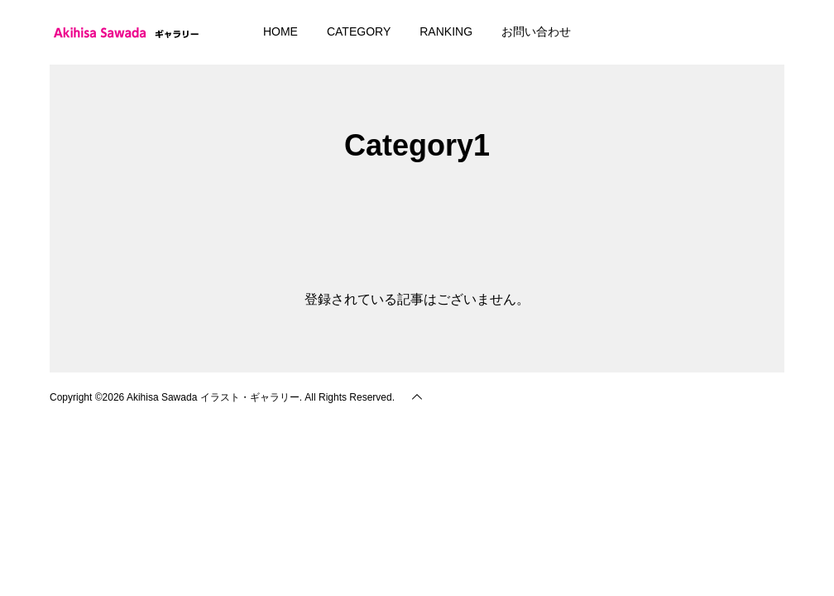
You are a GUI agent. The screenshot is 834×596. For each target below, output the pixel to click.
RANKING (445, 31)
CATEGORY (359, 31)
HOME (280, 31)
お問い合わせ (536, 31)
